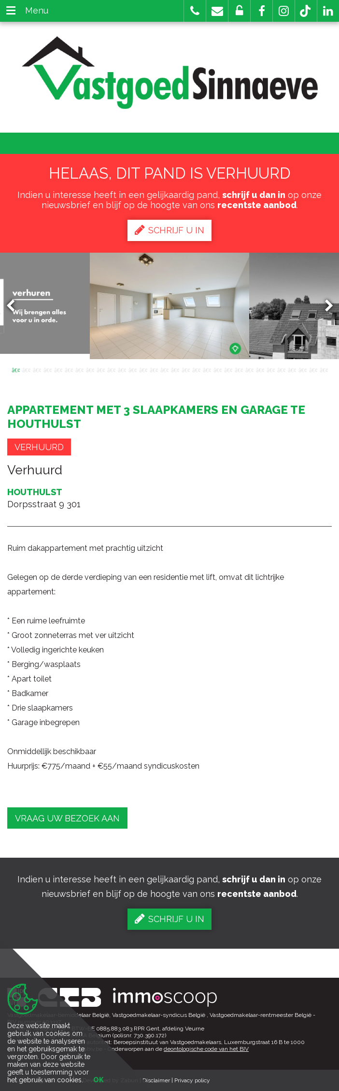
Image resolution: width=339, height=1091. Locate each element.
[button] (261, 11)
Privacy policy (192, 1080)
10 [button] (111, 369)
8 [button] (89, 369)
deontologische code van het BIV (206, 1049)
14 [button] (153, 369)
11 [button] (121, 369)
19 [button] (206, 369)
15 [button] (164, 369)
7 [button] (79, 369)
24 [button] (259, 369)
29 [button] (313, 369)
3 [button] (36, 369)
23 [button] (249, 369)
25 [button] (270, 369)
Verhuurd (39, 447)
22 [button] (238, 369)
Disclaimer (156, 1080)
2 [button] (26, 369)
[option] (169, 306)
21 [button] (228, 369)
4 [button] (47, 369)
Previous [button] (15, 306)
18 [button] (196, 369)
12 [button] (132, 369)
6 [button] (68, 369)
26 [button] (281, 369)
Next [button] (324, 306)
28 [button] (302, 369)
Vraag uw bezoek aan (67, 818)
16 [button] (174, 369)
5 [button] (58, 369)
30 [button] (323, 369)
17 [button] (185, 369)
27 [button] (291, 369)
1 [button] (15, 369)
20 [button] (217, 369)
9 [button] (100, 369)
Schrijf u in (169, 230)
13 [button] (143, 369)
